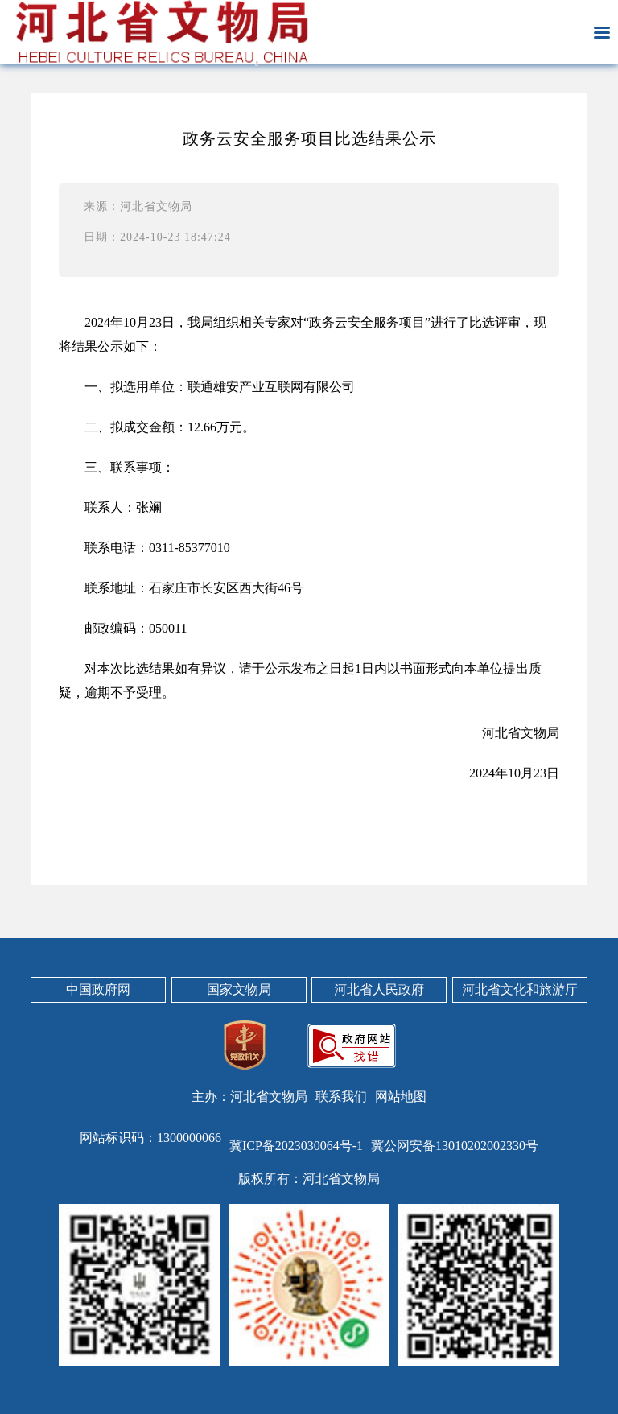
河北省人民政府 (379, 989)
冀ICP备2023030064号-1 (296, 1145)
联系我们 (341, 1096)
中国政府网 (98, 989)
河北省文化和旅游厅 (520, 989)
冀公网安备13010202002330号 (454, 1145)
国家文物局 (239, 989)
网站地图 (400, 1096)
